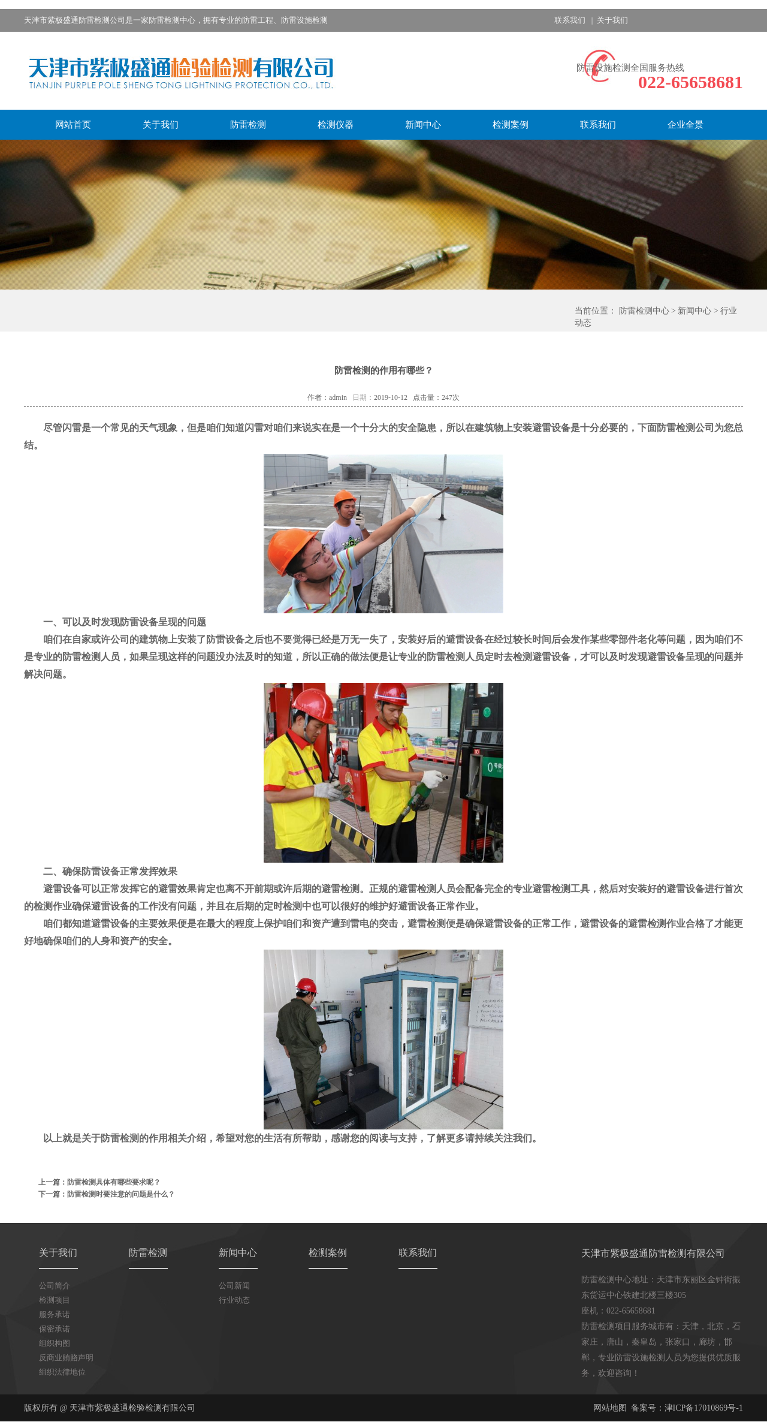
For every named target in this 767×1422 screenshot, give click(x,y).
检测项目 (54, 1300)
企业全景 (685, 124)
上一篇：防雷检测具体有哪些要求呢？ (99, 1182)
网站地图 (610, 1407)
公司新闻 (234, 1285)
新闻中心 (423, 124)
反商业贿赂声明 (66, 1357)
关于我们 (612, 20)
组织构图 (54, 1343)
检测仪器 (336, 124)
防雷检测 (248, 124)
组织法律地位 (62, 1371)
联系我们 (569, 20)
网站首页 (73, 124)
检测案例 (511, 124)
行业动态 (234, 1300)
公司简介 (54, 1285)
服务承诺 (54, 1314)
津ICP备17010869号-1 (704, 1407)
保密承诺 (54, 1328)
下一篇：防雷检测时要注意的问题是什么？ (106, 1194)
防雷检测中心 (644, 310)
